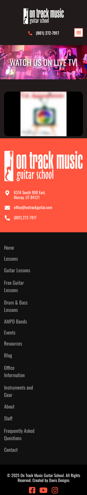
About (10, 406)
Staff (8, 418)
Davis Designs (59, 480)
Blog (8, 355)
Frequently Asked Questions (19, 434)
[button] (78, 32)
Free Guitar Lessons (14, 286)
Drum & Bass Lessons (16, 306)
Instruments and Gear (18, 391)
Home (9, 247)
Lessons (12, 258)
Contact (11, 450)
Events (9, 332)
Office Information (14, 371)
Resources (14, 343)
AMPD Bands (15, 321)
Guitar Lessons (17, 270)
